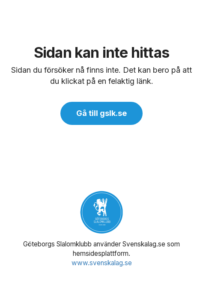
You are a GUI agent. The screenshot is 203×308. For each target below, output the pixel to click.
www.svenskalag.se (102, 263)
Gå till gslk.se (101, 113)
